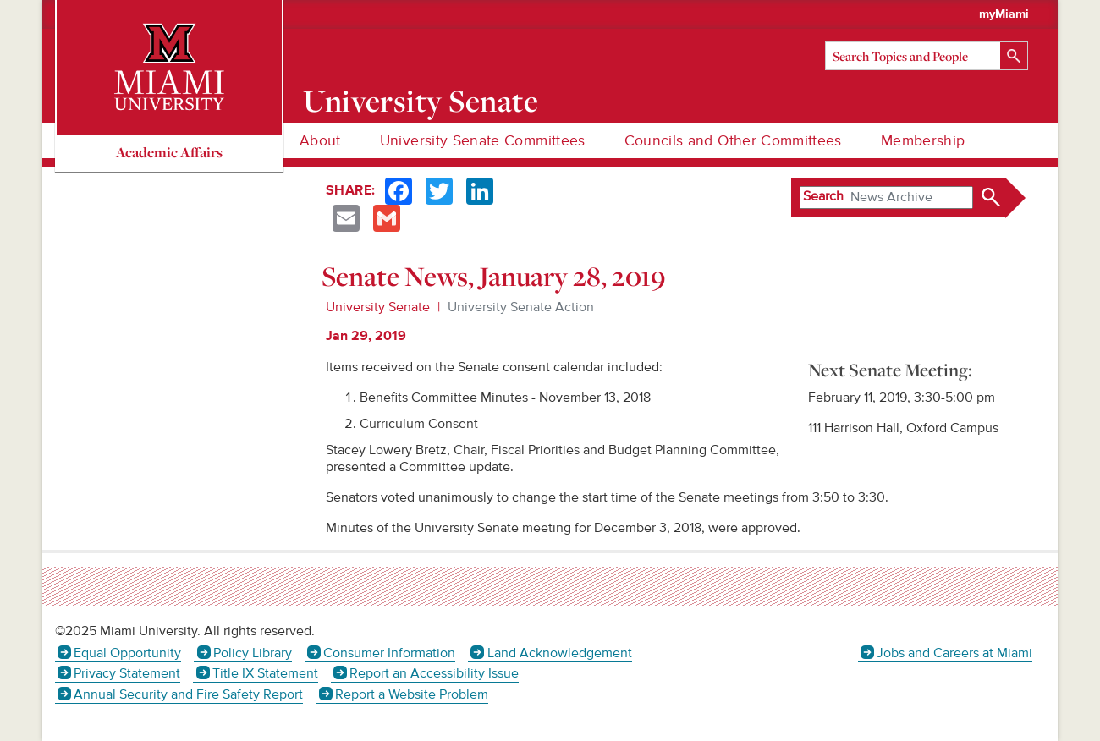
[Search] (926, 55)
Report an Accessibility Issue (434, 673)
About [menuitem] (320, 141)
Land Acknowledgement (559, 653)
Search (823, 196)
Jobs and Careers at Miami (954, 653)
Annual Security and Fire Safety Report (188, 694)
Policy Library (252, 653)
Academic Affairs (169, 152)
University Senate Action (521, 307)
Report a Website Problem (411, 694)
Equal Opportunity (127, 653)
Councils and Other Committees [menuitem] (733, 141)
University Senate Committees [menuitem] (483, 141)
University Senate (421, 100)
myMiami (1004, 14)
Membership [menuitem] (923, 141)
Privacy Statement (127, 673)
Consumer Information (389, 653)
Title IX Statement (265, 673)
